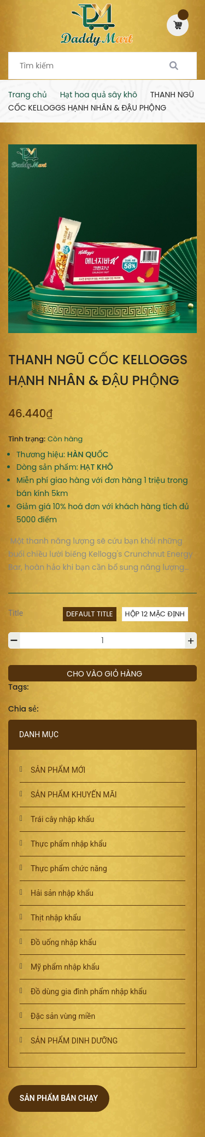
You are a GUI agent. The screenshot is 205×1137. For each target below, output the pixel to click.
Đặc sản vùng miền (63, 1016)
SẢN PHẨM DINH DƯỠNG (74, 1040)
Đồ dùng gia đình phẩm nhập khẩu (89, 991)
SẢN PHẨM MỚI (58, 770)
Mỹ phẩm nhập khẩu (65, 967)
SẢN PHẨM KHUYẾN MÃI (74, 794)
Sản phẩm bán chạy (59, 1098)
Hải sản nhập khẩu (62, 893)
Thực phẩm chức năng (69, 868)
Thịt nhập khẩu (56, 917)
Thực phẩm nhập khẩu (69, 843)
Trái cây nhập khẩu (62, 819)
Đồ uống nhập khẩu (63, 942)
